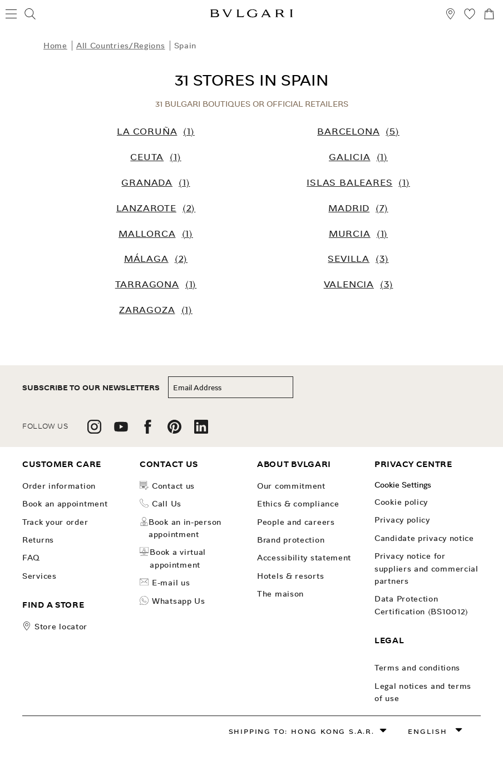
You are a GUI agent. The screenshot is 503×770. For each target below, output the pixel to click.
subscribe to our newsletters (91, 388)
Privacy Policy (402, 519)
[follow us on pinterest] (174, 430)
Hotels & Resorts (290, 576)
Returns (38, 539)
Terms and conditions (417, 667)
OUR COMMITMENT (291, 485)
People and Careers (296, 522)
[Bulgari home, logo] (251, 15)
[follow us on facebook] (148, 430)
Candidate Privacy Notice (424, 538)
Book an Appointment (64, 503)
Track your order (55, 522)
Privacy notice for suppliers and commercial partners (426, 568)
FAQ (31, 557)
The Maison (280, 593)
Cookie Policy (401, 502)
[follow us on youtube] (121, 430)
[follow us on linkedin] (201, 430)
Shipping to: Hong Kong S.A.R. (301, 731)
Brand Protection (290, 539)
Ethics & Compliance (298, 503)
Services (39, 576)
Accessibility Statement (304, 557)
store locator (60, 626)
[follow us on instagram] (94, 430)
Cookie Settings (402, 485)
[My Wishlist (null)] (469, 15)
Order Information (59, 485)
